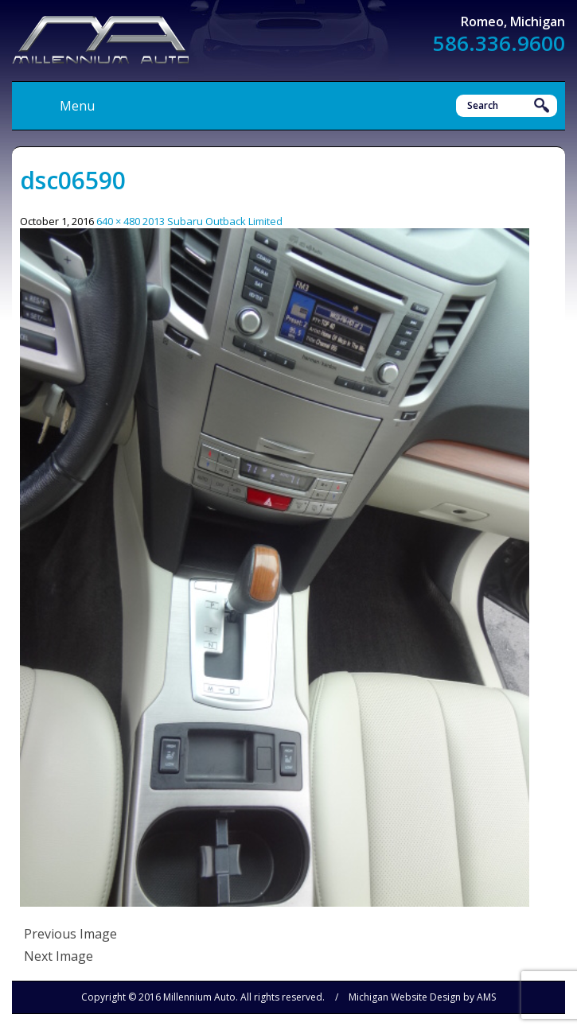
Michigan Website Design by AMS (422, 997)
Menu (77, 106)
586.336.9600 (499, 43)
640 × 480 (118, 221)
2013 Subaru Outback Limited (212, 221)
